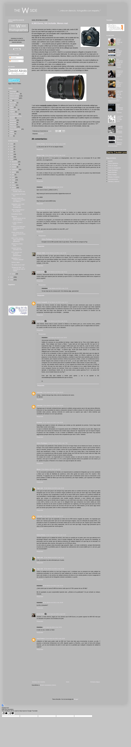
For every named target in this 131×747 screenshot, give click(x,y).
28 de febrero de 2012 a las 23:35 (53, 422)
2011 (12, 277)
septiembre (15, 169)
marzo (14, 185)
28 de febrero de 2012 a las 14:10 (56, 253)
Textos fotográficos (15, 129)
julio (13, 174)
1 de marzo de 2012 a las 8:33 (56, 614)
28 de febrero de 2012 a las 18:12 (53, 392)
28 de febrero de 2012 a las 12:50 (56, 144)
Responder (40, 149)
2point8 (110, 161)
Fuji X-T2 (12, 105)
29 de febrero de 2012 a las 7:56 (57, 443)
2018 (12, 144)
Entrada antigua (95, 682)
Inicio (67, 682)
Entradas (12, 57)
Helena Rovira (41, 209)
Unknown (40, 392)
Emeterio (39, 422)
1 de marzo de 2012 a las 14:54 (52, 627)
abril (13, 182)
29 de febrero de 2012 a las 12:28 (54, 569)
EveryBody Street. (16, 214)
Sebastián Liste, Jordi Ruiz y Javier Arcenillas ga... (17, 205)
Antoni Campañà (42, 302)
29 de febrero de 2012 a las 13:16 (53, 585)
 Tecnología (13, 91)
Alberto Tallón (41, 253)
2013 (12, 157)
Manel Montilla (112, 172)
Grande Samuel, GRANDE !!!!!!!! (16, 248)
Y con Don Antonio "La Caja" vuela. (119, 118)
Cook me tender (113, 165)
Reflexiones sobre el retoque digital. (119, 73)
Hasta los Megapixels (114, 168)
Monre (39, 469)
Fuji (11, 100)
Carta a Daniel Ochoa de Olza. (119, 41)
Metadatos (13, 120)
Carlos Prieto (41, 144)
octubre (14, 167)
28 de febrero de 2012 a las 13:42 (55, 155)
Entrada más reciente (38, 682)
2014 (12, 154)
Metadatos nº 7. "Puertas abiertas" (17, 258)
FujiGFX (12, 111)
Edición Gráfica (14, 96)
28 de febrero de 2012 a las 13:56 (56, 209)
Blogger (76, 699)
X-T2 (11, 136)
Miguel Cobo (41, 155)
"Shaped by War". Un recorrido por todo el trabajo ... (18, 269)
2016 (12, 149)
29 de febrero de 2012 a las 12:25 (54, 557)
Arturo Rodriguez (47, 239)
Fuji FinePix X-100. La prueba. (119, 83)
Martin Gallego (112, 174)
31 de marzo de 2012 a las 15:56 (55, 638)
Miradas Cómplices (113, 177)
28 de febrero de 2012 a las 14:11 (57, 272)
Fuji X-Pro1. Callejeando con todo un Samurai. (119, 108)
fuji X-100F (13, 102)
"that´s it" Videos (15, 93)
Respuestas (42, 235)
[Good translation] (5, 713)
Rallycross (13, 124)
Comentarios (14, 61)
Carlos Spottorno (113, 163)
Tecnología (41, 133)
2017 (12, 146)
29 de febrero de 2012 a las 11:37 (53, 516)
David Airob (40, 272)
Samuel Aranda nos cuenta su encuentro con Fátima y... (18, 199)
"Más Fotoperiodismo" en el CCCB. (17, 210)
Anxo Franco (41, 638)
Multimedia (13, 122)
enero (14, 274)
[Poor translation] (11, 713)
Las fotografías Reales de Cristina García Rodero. (119, 63)
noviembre (15, 164)
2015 (12, 151)
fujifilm (12, 107)
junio (13, 177)
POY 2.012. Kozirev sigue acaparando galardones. (17, 239)
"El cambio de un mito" (18, 265)
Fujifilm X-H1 (13, 109)
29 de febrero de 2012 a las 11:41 (56, 535)
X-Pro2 (12, 133)
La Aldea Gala (14, 114)
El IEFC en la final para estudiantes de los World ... (18, 228)
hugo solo (40, 488)
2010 (12, 280)
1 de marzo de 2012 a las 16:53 (57, 337)
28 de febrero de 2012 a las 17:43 (58, 288)
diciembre (15, 162)
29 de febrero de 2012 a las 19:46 (53, 602)
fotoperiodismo (14, 98)
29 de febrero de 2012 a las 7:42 (62, 239)
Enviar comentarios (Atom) (48, 685)
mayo (13, 180)
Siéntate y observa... (114, 181)
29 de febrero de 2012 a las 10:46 (54, 488)
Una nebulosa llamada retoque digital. (119, 52)
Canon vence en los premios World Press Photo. (18, 234)
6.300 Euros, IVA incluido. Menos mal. (50, 23)
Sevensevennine (113, 179)
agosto (14, 172)
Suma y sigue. (15, 262)
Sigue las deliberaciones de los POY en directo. (18, 218)
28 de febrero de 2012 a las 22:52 (53, 405)
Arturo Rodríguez (42, 443)
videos (12, 131)
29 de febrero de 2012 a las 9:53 (50, 469)
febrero (14, 187)
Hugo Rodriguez (113, 170)
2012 (12, 159)
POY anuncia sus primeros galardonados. (16, 253)
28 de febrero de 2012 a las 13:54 (53, 187)
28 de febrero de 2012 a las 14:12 (57, 321)
